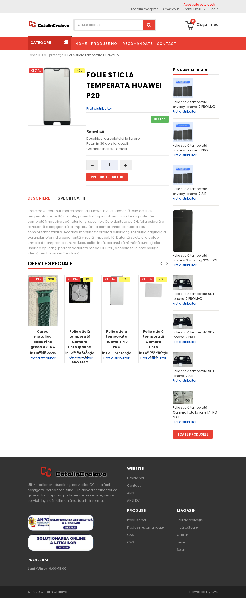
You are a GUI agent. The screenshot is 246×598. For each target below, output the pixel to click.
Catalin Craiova (53, 591)
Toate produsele (192, 434)
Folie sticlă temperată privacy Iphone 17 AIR (190, 191)
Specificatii (71, 198)
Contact (134, 485)
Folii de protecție (190, 520)
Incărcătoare (187, 527)
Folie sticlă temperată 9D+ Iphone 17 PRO (194, 334)
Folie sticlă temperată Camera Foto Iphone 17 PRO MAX (195, 412)
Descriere (39, 198)
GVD (215, 591)
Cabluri (183, 535)
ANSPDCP (134, 500)
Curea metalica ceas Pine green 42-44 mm (43, 342)
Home (32, 55)
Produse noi (136, 520)
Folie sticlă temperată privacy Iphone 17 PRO (190, 147)
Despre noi (135, 478)
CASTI (132, 535)
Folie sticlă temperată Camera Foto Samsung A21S (153, 344)
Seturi (181, 549)
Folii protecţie (52, 55)
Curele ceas (45, 352)
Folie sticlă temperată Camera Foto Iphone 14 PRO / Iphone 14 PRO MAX (79, 347)
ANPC (131, 493)
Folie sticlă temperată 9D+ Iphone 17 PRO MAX (194, 296)
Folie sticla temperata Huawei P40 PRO (116, 339)
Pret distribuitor (99, 108)
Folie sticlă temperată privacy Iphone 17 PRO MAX (194, 104)
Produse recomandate (145, 527)
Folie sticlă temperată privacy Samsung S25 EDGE (195, 257)
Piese (181, 542)
